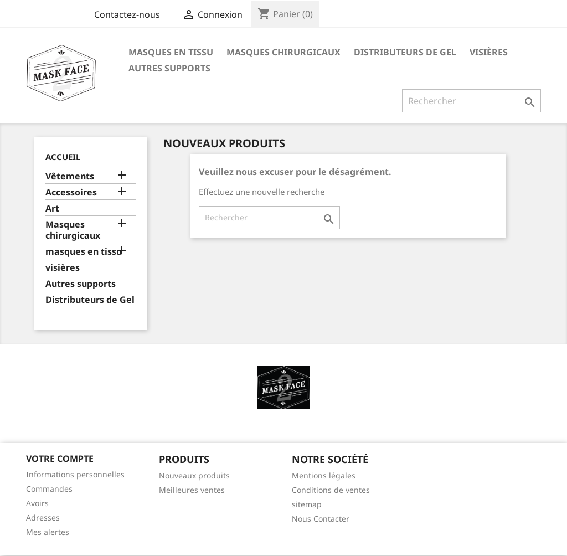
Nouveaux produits (194, 475)
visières (489, 52)
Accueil (62, 156)
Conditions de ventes (331, 490)
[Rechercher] (471, 100)
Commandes (49, 488)
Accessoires (71, 192)
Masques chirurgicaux (283, 52)
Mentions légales (323, 475)
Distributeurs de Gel (405, 52)
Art (52, 208)
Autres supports (169, 68)
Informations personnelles (75, 474)
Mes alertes (47, 532)
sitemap (307, 504)
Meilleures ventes (192, 490)
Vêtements (69, 176)
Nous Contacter (320, 518)
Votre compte (60, 458)
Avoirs (37, 503)
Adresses (43, 517)
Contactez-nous (127, 14)
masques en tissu (170, 52)
